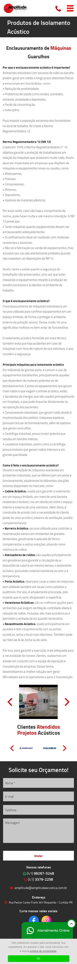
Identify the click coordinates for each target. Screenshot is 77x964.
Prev (10, 702)
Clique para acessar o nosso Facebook (34, 921)
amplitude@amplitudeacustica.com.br (41, 887)
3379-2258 (40, 879)
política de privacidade (43, 951)
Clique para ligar (58, 8)
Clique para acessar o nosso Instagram (46, 921)
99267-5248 (40, 873)
